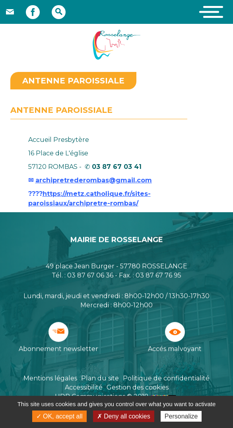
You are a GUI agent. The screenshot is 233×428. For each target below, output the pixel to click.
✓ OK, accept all (59, 416)
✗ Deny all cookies (123, 416)
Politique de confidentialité (166, 378)
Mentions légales (50, 378)
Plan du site (100, 378)
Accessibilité (84, 387)
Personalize (181, 416)
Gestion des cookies (138, 387)
